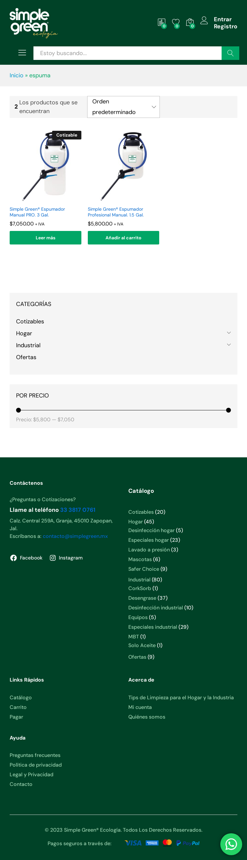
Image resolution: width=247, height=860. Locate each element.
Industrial (28, 345)
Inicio (16, 75)
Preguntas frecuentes (35, 755)
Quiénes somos (146, 716)
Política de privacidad (36, 764)
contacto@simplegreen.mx (75, 536)
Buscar (230, 53)
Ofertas (26, 357)
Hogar (24, 333)
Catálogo (21, 697)
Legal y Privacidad (31, 774)
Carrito (18, 707)
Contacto (21, 784)
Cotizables (30, 321)
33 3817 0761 (78, 510)
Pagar (16, 716)
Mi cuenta (140, 707)
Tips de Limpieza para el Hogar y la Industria (181, 697)
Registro (225, 26)
